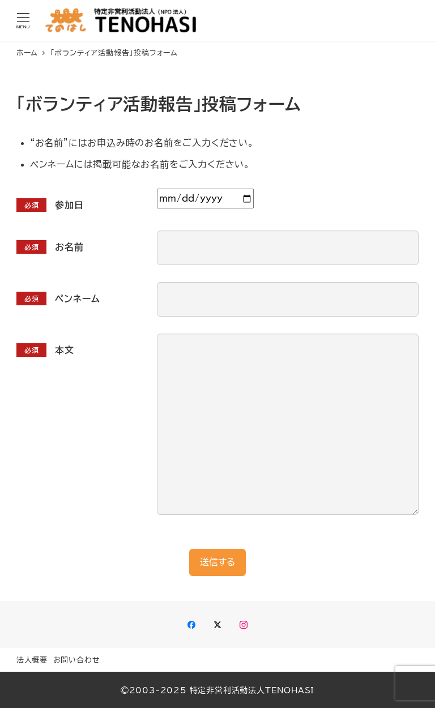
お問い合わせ (76, 660)
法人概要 (32, 660)
